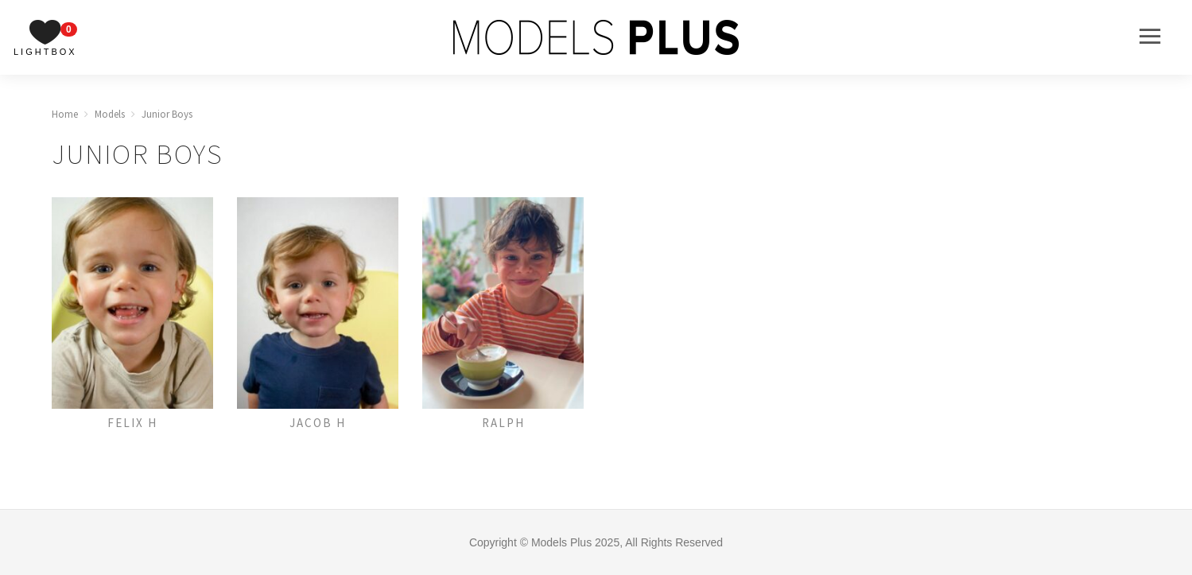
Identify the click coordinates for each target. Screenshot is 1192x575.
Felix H (132, 422)
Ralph (503, 422)
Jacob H (317, 422)
